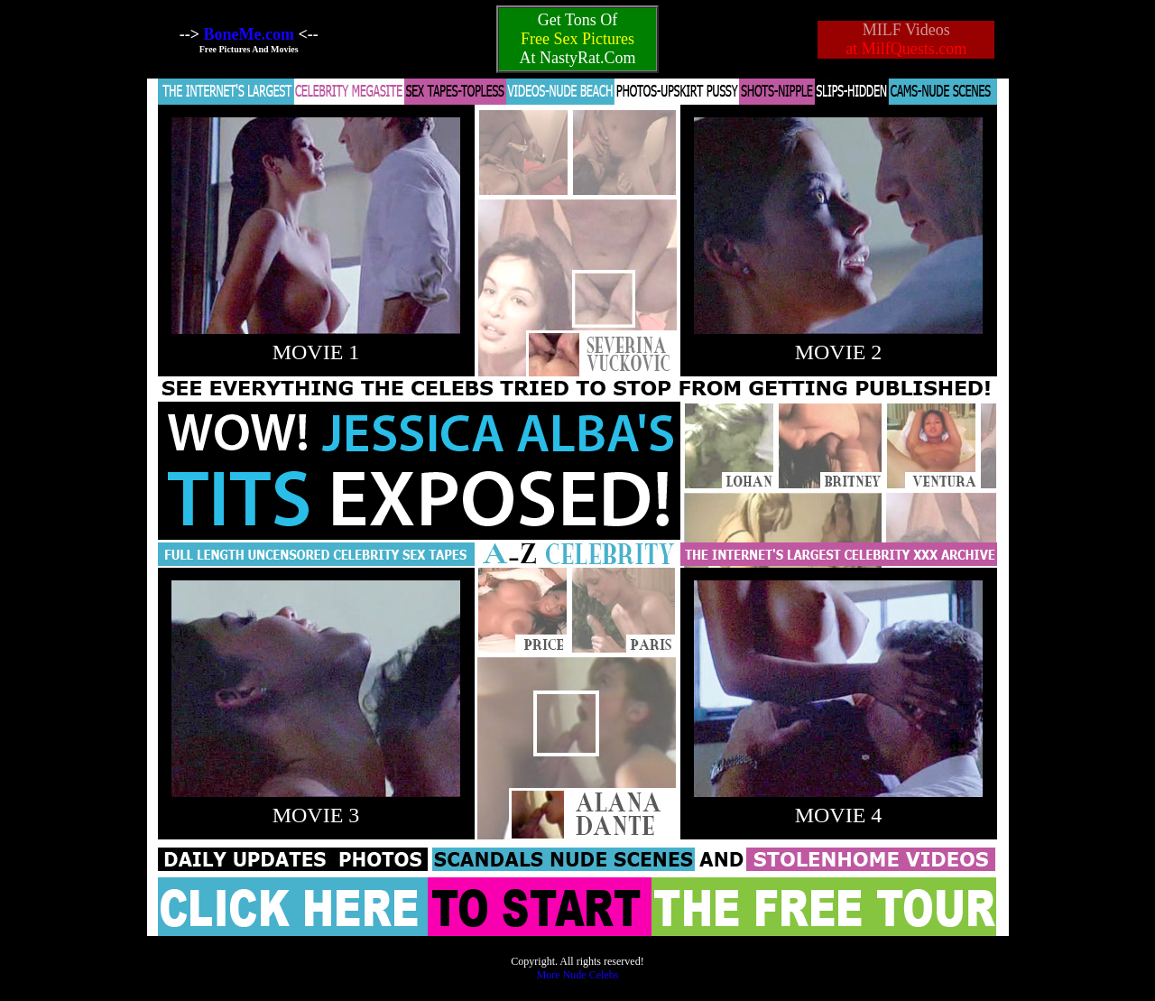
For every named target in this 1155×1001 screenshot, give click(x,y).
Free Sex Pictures (577, 39)
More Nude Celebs (578, 975)
